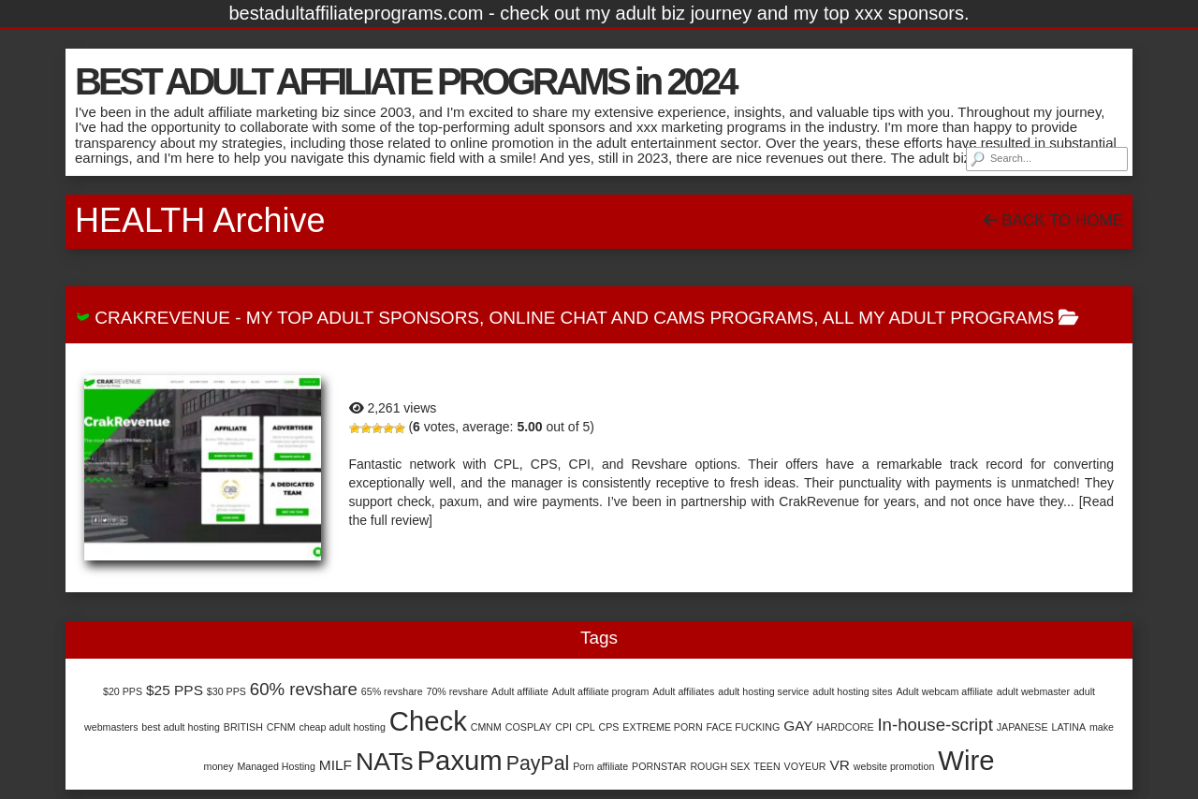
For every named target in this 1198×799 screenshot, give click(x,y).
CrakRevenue (162, 317)
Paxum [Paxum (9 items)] (460, 760)
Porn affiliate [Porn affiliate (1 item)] (600, 766)
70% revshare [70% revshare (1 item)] (457, 691)
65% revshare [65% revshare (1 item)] (392, 691)
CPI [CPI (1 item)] (563, 727)
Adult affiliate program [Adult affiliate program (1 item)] (600, 691)
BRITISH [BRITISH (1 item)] (243, 727)
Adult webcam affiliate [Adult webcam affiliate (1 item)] (944, 691)
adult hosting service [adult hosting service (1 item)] (763, 691)
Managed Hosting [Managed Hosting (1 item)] (276, 766)
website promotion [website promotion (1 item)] (894, 766)
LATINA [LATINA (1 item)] (1068, 727)
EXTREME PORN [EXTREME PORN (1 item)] (662, 727)
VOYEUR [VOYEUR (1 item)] (805, 766)
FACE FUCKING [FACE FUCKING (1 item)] (744, 727)
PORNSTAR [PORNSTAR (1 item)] (659, 766)
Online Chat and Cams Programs (651, 317)
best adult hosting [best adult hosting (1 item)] (180, 727)
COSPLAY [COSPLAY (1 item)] (528, 727)
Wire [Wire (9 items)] (966, 760)
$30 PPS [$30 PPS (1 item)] (226, 691)
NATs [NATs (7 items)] (385, 762)
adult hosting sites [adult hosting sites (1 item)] (852, 691)
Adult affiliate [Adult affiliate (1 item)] (519, 691)
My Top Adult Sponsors (362, 317)
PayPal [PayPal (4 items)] (538, 763)
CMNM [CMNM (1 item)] (486, 727)
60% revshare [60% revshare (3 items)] (304, 689)
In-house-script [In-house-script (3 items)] (934, 724)
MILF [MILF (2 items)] (335, 765)
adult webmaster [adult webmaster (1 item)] (1033, 691)
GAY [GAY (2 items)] (798, 726)
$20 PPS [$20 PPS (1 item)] (122, 691)
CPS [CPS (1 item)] (609, 727)
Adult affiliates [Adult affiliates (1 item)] (683, 691)
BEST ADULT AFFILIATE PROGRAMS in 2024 (405, 81)
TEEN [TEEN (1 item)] (766, 766)
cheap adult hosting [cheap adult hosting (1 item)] (342, 727)
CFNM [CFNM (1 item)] (281, 727)
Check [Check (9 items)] (428, 720)
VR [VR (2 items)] (839, 765)
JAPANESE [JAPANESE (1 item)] (1022, 727)
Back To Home (1053, 220)
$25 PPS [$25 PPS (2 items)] (174, 690)
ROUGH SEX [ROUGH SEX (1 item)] (720, 766)
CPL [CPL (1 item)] (585, 727)
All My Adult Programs (938, 317)
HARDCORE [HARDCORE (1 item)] (845, 727)
